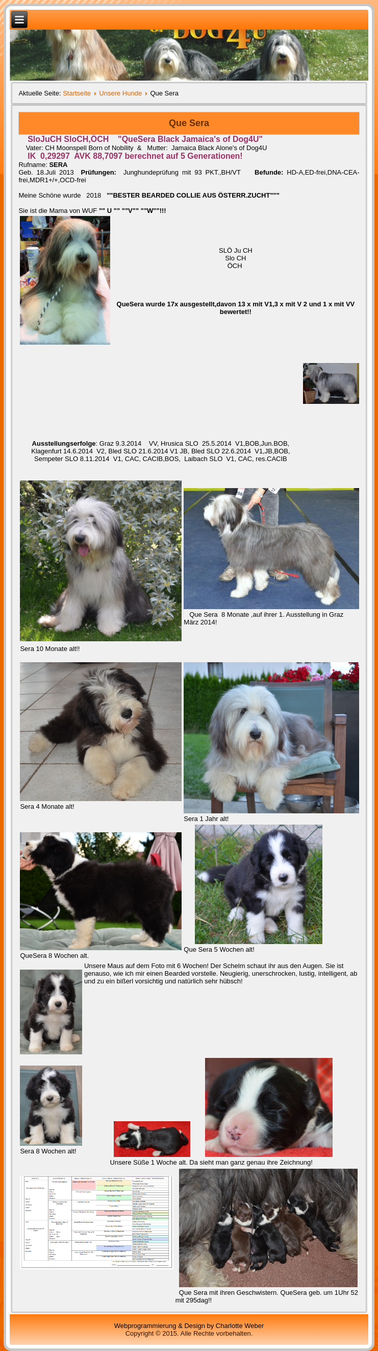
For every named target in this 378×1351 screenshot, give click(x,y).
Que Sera (189, 123)
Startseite (77, 93)
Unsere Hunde (120, 93)
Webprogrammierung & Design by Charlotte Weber (189, 1326)
